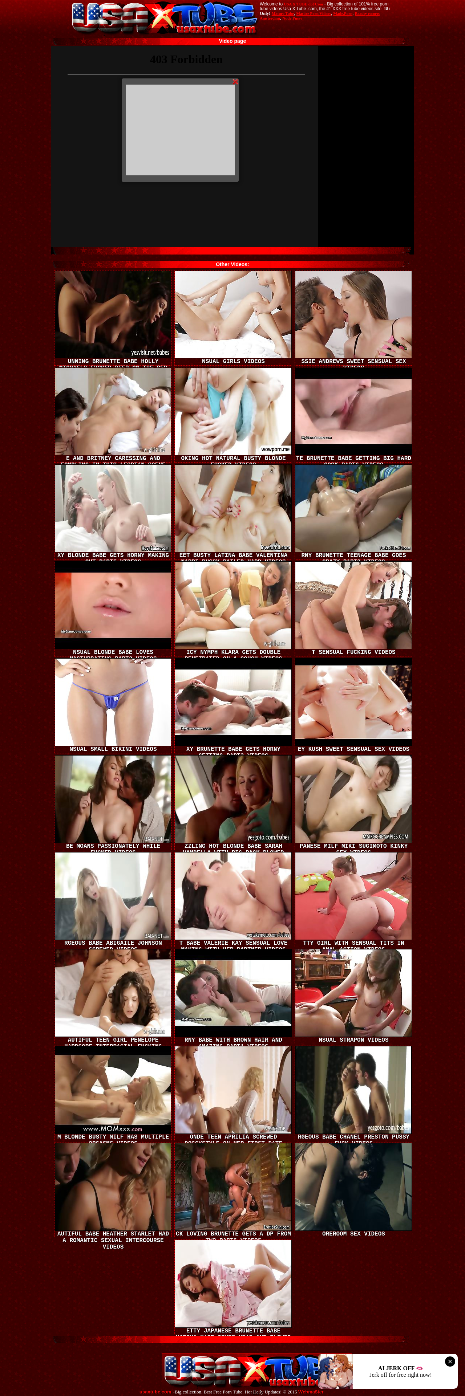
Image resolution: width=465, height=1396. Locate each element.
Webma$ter (311, 1392)
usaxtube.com (155, 1392)
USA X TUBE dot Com (303, 4)
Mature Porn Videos (313, 13)
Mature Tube (283, 13)
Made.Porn (342, 13)
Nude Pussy (292, 18)
